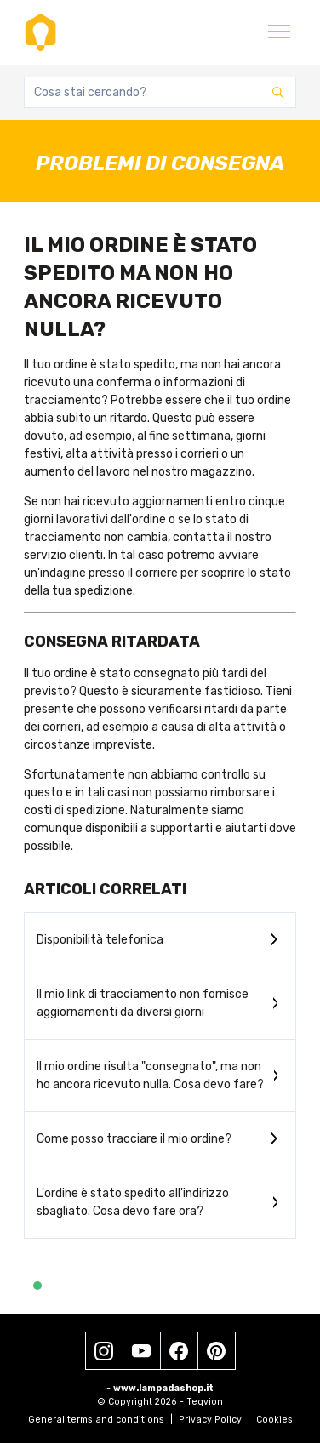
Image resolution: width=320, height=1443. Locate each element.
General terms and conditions (100, 1419)
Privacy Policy (214, 1419)
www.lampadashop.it (163, 1388)
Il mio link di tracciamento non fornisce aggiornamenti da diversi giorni (143, 1003)
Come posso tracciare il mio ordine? (134, 1139)
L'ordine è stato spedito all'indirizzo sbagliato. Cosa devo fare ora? (133, 1202)
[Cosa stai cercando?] (160, 92)
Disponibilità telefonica (100, 940)
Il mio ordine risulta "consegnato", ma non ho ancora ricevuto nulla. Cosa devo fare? (150, 1075)
